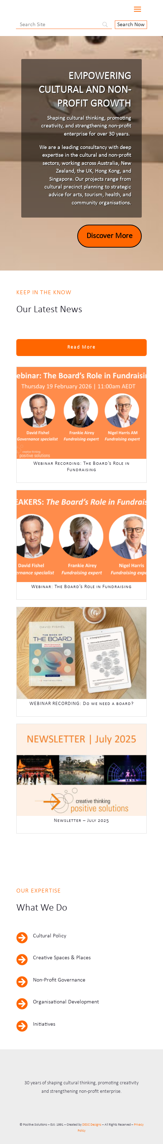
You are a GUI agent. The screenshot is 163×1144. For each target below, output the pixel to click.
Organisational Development (66, 1002)
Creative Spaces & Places (62, 958)
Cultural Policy (49, 936)
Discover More (109, 236)
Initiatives (44, 1024)
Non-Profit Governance (59, 980)
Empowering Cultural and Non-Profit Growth (85, 90)
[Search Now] (131, 24)
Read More (81, 347)
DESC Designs (92, 1125)
